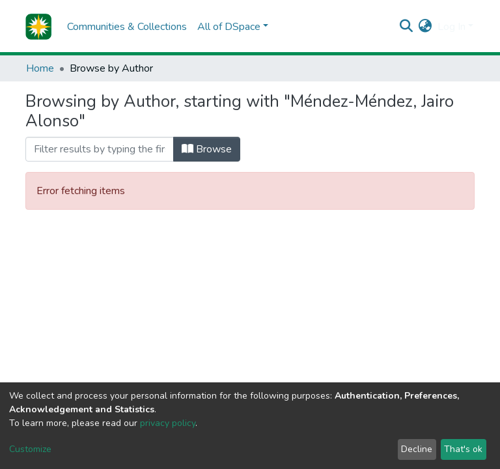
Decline (416, 449)
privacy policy (167, 423)
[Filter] (99, 149)
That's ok (463, 449)
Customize (30, 449)
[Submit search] (406, 27)
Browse (207, 149)
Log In (451, 27)
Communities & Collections (127, 27)
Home (40, 68)
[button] (425, 27)
